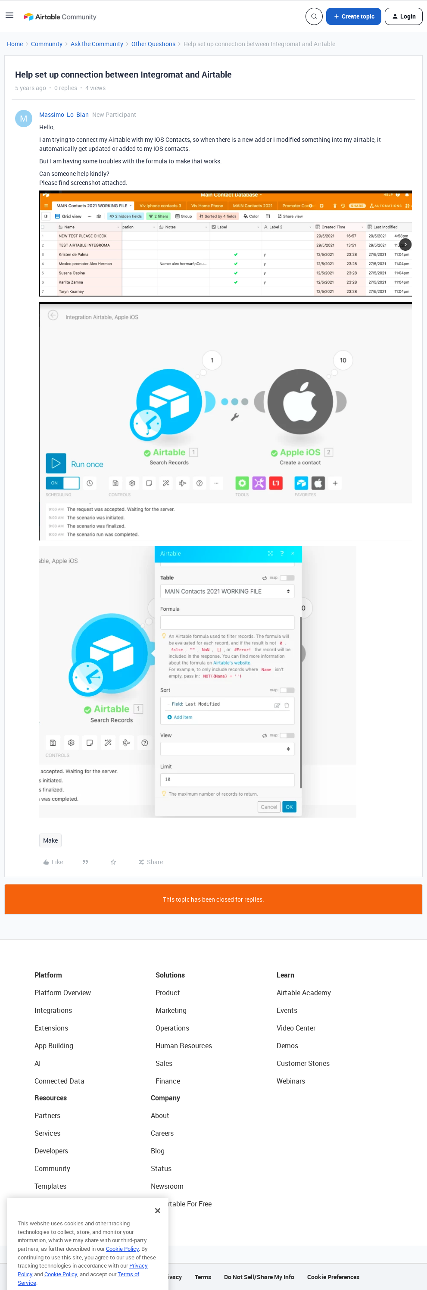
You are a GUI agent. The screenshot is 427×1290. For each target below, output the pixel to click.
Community (46, 44)
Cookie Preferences (333, 1277)
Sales (164, 1063)
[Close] (157, 1223)
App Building (53, 1045)
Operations (172, 1028)
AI (37, 1063)
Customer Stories (303, 1063)
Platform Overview (62, 992)
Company (165, 1098)
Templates (50, 1186)
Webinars (291, 1081)
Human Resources (184, 1045)
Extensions (51, 1028)
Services (47, 1133)
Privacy (172, 1277)
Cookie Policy (122, 1261)
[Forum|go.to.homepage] (60, 16)
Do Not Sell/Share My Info (259, 1277)
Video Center (296, 1028)
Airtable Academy (304, 992)
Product (168, 992)
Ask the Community (97, 44)
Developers (51, 1151)
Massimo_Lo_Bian (64, 114)
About (160, 1115)
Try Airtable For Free (181, 1204)
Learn (285, 975)
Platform (48, 975)
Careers (162, 1133)
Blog (158, 1151)
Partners (47, 1115)
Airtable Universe (60, 1204)
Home (15, 44)
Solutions (170, 975)
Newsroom (167, 1186)
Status (161, 1168)
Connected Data (59, 1081)
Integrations (53, 1010)
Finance (168, 1081)
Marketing (171, 1010)
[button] (9, 18)
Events (287, 1010)
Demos (287, 1045)
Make (50, 840)
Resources (50, 1098)
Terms (203, 1277)
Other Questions (153, 44)
